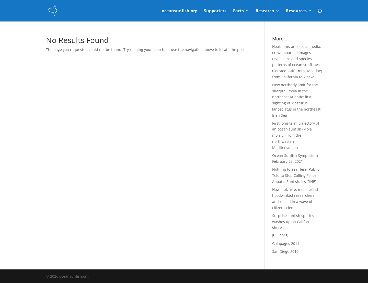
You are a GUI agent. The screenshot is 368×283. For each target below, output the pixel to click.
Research (265, 11)
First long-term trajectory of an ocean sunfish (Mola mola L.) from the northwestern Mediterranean (295, 135)
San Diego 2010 (285, 251)
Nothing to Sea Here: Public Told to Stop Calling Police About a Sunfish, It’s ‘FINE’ (295, 175)
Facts (238, 11)
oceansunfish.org (179, 11)
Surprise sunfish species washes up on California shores (293, 221)
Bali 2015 (280, 235)
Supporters (215, 11)
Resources (296, 11)
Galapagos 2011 (285, 243)
